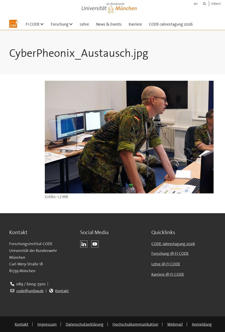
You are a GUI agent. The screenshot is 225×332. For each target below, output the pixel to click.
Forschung (63, 24)
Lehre (84, 24)
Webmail (175, 324)
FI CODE (36, 24)
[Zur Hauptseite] (13, 24)
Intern (216, 3)
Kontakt (62, 290)
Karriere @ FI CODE (167, 274)
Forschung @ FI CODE (170, 253)
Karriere (135, 24)
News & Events (109, 24)
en (196, 3)
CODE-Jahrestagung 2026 (170, 24)
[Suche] (204, 3)
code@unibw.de (30, 290)
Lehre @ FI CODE (165, 264)
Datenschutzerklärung (84, 324)
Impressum (47, 324)
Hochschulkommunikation (135, 324)
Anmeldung (202, 324)
